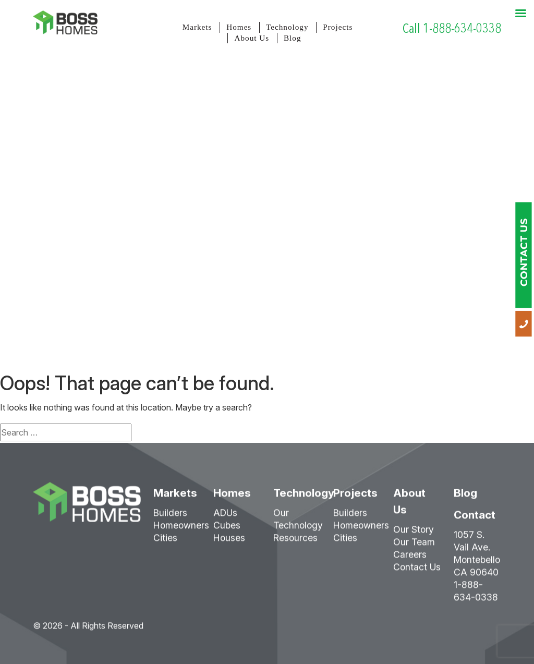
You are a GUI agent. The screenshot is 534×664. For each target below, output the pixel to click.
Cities (165, 541)
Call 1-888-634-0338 (452, 28)
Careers (410, 557)
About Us (251, 37)
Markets (197, 26)
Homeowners (181, 528)
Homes (238, 26)
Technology (287, 26)
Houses (229, 541)
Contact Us (417, 570)
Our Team (414, 545)
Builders (170, 516)
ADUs (225, 516)
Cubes (226, 528)
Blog (292, 37)
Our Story (413, 532)
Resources (295, 541)
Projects (338, 26)
